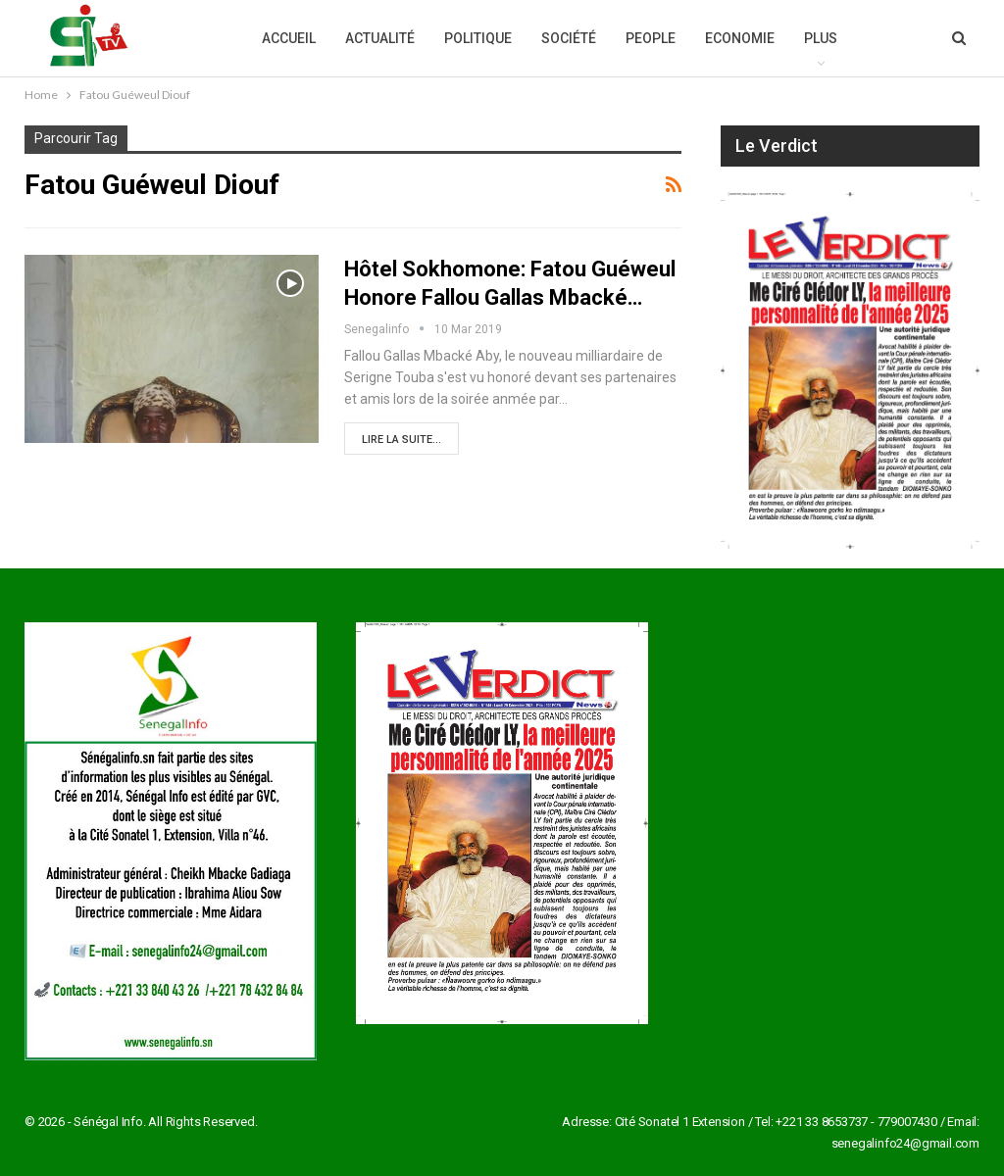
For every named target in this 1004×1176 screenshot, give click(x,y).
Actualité (380, 38)
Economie (740, 38)
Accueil (289, 38)
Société (568, 38)
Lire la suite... (401, 439)
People (651, 38)
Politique (478, 38)
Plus (820, 38)
